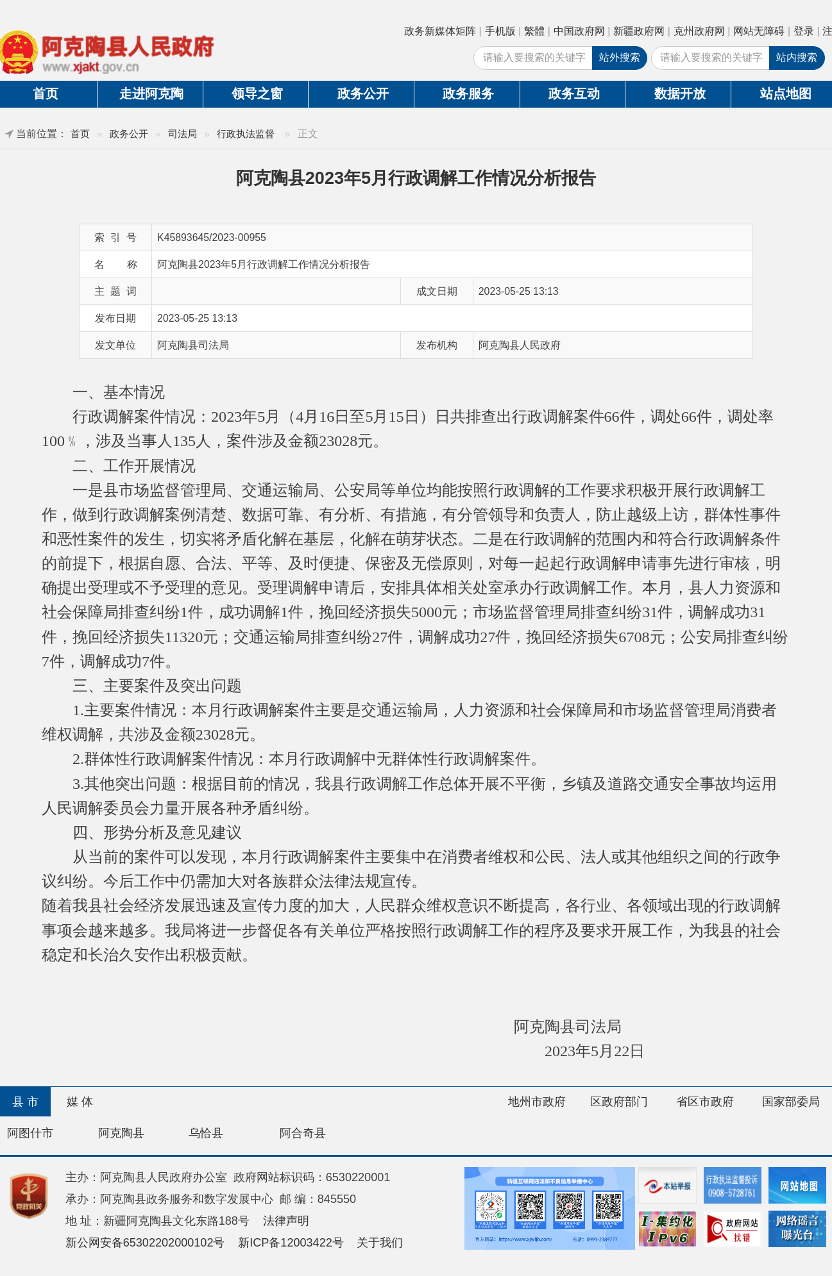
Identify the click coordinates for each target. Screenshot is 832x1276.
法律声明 (286, 1220)
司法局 (182, 133)
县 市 (25, 1101)
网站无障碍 (759, 31)
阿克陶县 (121, 1133)
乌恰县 (206, 1133)
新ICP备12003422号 (291, 1242)
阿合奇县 (303, 1133)
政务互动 (574, 94)
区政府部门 (619, 1101)
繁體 (534, 31)
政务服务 (468, 94)
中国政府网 (579, 31)
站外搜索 (619, 57)
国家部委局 (791, 1101)
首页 (80, 133)
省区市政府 (705, 1101)
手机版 (500, 31)
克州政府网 (699, 31)
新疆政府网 (639, 31)
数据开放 (680, 94)
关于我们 (380, 1242)
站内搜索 (796, 57)
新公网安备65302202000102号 (145, 1242)
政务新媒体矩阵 (440, 31)
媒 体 (80, 1101)
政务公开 (363, 94)
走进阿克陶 (151, 94)
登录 (804, 31)
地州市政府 (537, 1101)
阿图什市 (30, 1133)
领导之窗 (257, 94)
